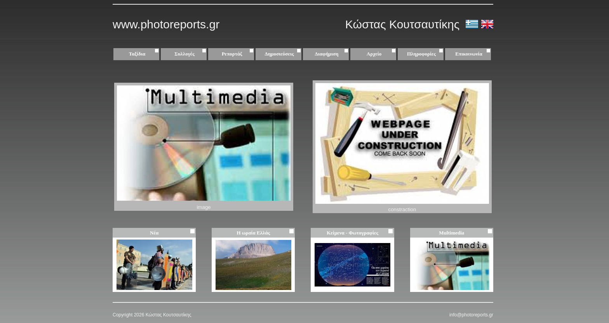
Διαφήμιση (332, 54)
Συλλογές (191, 54)
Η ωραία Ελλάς (253, 233)
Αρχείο (382, 54)
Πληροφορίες (421, 54)
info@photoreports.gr (471, 315)
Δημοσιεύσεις (284, 54)
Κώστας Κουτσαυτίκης (404, 24)
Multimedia (451, 233)
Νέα (154, 233)
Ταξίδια (145, 54)
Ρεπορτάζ (239, 54)
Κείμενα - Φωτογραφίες (352, 233)
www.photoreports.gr (166, 24)
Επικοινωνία (468, 54)
